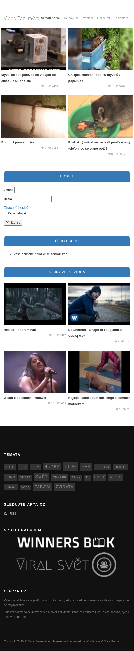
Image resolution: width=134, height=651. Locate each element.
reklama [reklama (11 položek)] (103, 467)
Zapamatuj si (15, 213)
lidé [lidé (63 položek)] (70, 466)
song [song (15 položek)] (10, 477)
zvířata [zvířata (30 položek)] (65, 487)
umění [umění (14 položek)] (99, 477)
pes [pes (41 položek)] (86, 466)
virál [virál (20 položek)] (10, 487)
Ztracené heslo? (16, 208)
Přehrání (87, 18)
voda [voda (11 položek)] (25, 487)
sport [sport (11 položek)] (25, 477)
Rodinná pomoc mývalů (19, 142)
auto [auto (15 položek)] (10, 467)
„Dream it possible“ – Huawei (23, 398)
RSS (10, 513)
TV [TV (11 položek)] (87, 477)
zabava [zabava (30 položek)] (42, 487)
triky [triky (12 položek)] (76, 477)
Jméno (9, 190)
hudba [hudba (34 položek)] (52, 466)
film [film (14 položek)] (35, 467)
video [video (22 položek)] (116, 477)
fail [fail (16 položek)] (23, 467)
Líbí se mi (103, 18)
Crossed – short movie (18, 330)
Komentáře (121, 18)
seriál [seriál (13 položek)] (120, 467)
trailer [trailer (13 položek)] (60, 477)
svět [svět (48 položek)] (41, 476)
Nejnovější (71, 18)
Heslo (8, 199)
